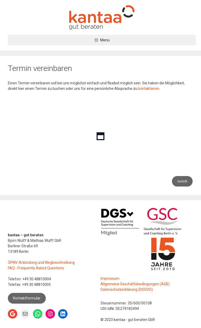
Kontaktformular (27, 298)
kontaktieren (148, 88)
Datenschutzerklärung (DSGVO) (126, 289)
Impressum (109, 278)
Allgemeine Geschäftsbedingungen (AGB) (135, 284)
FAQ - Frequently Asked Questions (36, 268)
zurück (182, 181)
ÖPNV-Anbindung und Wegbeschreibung (41, 262)
